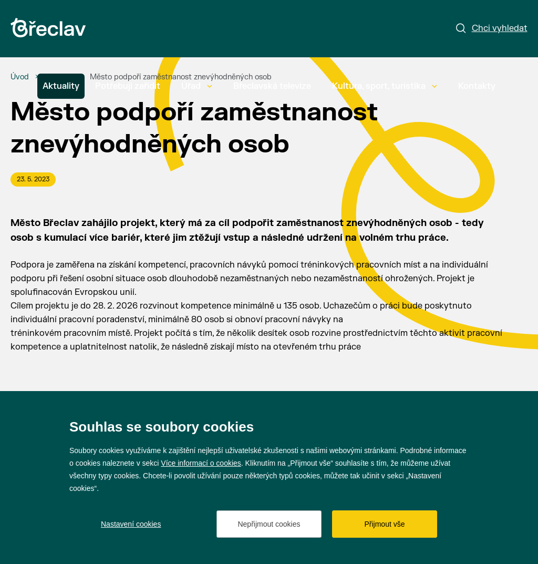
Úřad (196, 86)
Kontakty (476, 86)
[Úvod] (20, 77)
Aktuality (61, 86)
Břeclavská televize (272, 86)
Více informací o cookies (201, 463)
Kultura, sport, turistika (384, 86)
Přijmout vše (384, 524)
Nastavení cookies (131, 524)
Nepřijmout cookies (268, 524)
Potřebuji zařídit (127, 86)
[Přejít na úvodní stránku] (48, 27)
